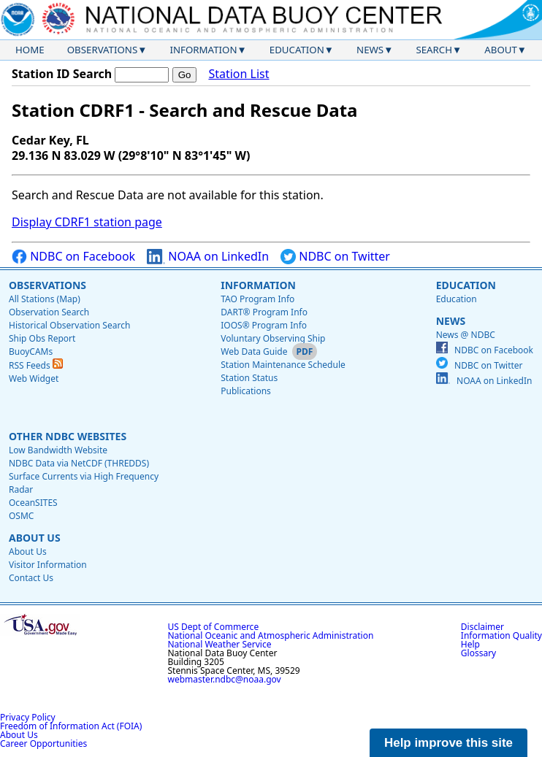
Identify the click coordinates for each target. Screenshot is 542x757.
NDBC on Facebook (73, 256)
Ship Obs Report (42, 338)
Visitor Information (48, 564)
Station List (238, 74)
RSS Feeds (36, 365)
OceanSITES (33, 502)
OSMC (21, 516)
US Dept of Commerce (213, 626)
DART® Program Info (264, 312)
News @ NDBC (465, 334)
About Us (35, 538)
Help (470, 644)
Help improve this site (448, 743)
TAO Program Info (257, 299)
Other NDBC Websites (67, 436)
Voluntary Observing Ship (273, 338)
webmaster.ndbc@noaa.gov (224, 679)
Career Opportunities (43, 743)
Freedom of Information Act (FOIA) (71, 726)
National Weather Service (220, 644)
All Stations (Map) (44, 299)
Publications (246, 391)
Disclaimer (482, 626)
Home (30, 49)
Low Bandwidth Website (58, 450)
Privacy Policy (28, 717)
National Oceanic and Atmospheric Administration (271, 635)
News (369, 49)
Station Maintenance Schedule (283, 364)
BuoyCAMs (31, 351)
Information (203, 49)
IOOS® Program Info (264, 325)
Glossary (478, 653)
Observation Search (49, 312)
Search (434, 49)
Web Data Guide (254, 351)
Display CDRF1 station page (87, 222)
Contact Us (31, 578)
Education (297, 49)
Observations (102, 49)
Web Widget (33, 378)
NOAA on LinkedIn (208, 256)
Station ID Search (62, 74)
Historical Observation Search (69, 325)
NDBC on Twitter (335, 256)
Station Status (249, 378)
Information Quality (501, 635)
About (500, 49)
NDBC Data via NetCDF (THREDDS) (79, 463)
